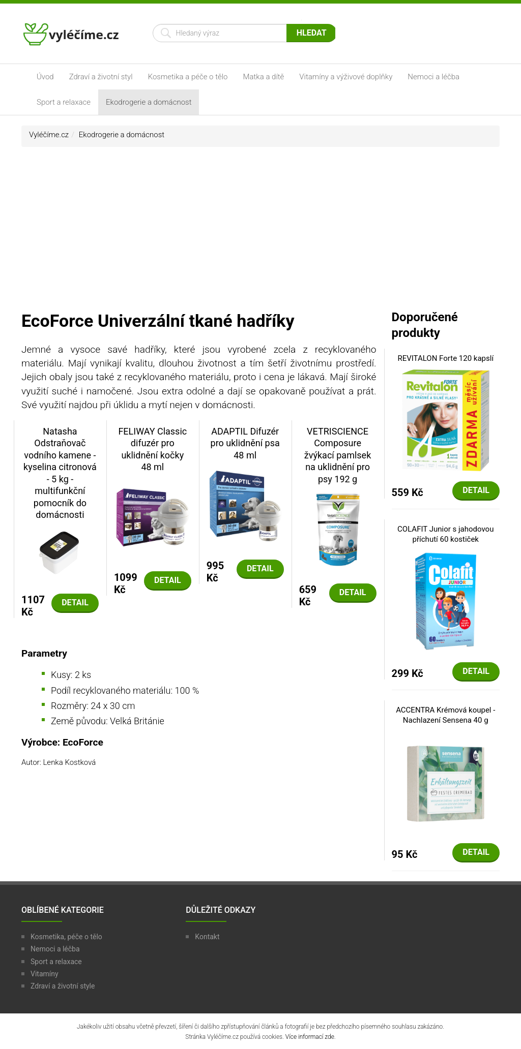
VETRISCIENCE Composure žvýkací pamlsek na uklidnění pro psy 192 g (337, 455)
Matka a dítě (263, 76)
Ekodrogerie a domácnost (148, 102)
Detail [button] (75, 602)
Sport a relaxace (64, 102)
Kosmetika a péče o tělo (188, 76)
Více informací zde (309, 1036)
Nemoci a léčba (433, 76)
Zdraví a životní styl (101, 76)
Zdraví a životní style (63, 986)
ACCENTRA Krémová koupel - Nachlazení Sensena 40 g (445, 715)
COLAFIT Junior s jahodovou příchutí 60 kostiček (445, 534)
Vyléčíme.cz (49, 134)
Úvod (45, 76)
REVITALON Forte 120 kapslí (445, 358)
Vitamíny (45, 974)
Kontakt (207, 937)
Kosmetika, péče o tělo (66, 937)
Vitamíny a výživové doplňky (345, 76)
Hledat (312, 33)
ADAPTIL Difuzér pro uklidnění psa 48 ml (245, 443)
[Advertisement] (260, 233)
